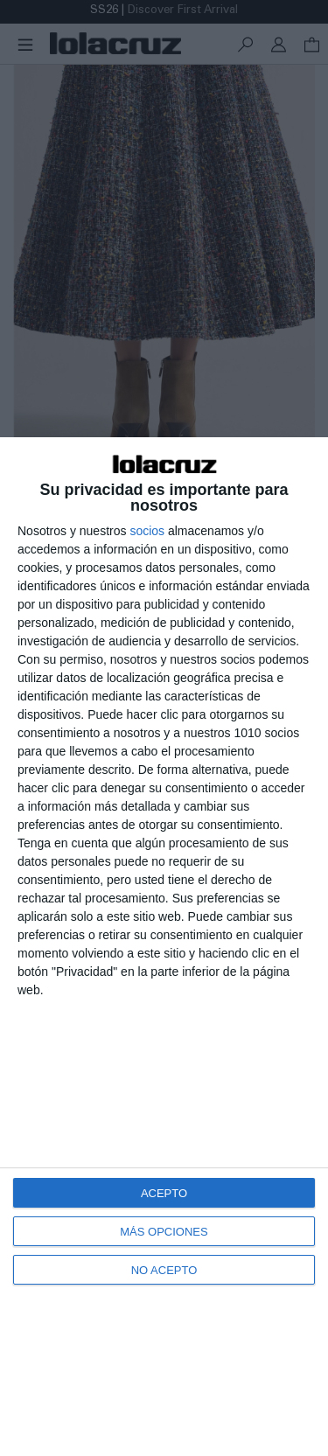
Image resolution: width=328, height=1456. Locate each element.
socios (146, 531)
